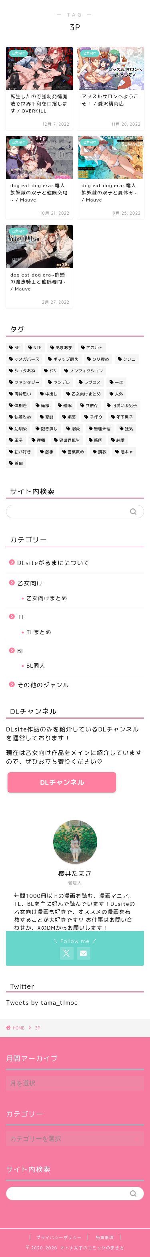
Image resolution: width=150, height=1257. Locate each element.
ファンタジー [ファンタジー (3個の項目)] (26, 382)
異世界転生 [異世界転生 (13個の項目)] (69, 440)
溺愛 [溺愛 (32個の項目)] (76, 428)
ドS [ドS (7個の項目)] (52, 371)
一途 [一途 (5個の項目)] (119, 382)
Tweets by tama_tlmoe (42, 1002)
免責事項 (105, 1237)
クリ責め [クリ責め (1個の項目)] (100, 359)
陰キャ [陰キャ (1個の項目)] (126, 452)
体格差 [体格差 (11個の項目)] (20, 405)
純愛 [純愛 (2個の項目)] (120, 440)
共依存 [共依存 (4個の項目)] (92, 405)
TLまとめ (38, 632)
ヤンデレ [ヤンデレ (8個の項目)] (61, 382)
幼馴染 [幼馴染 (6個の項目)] (20, 428)
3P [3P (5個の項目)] (17, 347)
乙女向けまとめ (46, 598)
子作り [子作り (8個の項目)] (96, 417)
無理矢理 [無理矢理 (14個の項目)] (102, 428)
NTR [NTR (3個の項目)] (38, 347)
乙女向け (30, 583)
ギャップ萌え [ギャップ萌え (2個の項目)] (65, 359)
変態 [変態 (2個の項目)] (49, 417)
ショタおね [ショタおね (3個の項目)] (24, 371)
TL (21, 617)
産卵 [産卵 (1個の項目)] (41, 440)
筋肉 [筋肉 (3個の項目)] (98, 440)
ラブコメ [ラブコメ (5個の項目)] (92, 382)
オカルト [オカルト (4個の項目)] (94, 347)
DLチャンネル (62, 782)
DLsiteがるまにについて (53, 563)
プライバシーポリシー (59, 1237)
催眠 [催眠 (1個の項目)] (67, 405)
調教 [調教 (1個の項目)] (102, 452)
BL (21, 651)
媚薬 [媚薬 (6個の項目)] (72, 417)
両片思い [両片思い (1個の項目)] (22, 394)
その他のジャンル (43, 685)
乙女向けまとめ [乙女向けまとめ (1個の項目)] (86, 394)
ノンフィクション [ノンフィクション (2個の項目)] (86, 371)
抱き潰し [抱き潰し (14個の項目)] (49, 428)
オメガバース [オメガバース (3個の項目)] (26, 359)
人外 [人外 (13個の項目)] (119, 394)
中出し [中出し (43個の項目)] (51, 394)
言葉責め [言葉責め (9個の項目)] (76, 452)
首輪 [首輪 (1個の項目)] (18, 463)
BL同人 (35, 665)
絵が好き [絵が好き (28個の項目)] (22, 452)
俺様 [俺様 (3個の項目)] (45, 405)
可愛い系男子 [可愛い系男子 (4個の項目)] (124, 405)
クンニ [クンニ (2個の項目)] (129, 359)
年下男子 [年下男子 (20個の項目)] (124, 417)
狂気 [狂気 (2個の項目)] (129, 428)
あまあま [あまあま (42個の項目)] (64, 347)
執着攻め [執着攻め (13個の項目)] (22, 417)
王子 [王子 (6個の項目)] (18, 440)
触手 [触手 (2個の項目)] (49, 452)
